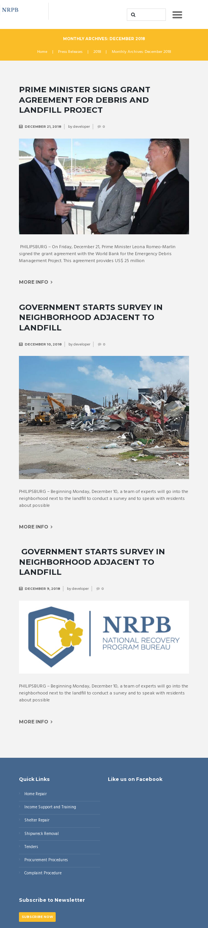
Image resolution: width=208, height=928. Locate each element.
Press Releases (70, 52)
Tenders (31, 847)
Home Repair (35, 794)
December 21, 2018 (43, 127)
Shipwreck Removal (41, 834)
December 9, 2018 (42, 589)
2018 (97, 52)
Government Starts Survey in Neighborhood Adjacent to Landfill (91, 317)
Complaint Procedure (42, 873)
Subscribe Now (37, 917)
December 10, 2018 (43, 344)
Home (42, 52)
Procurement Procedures (46, 860)
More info (33, 282)
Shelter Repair (36, 820)
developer (81, 127)
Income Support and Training (50, 807)
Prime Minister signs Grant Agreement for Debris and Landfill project (84, 100)
